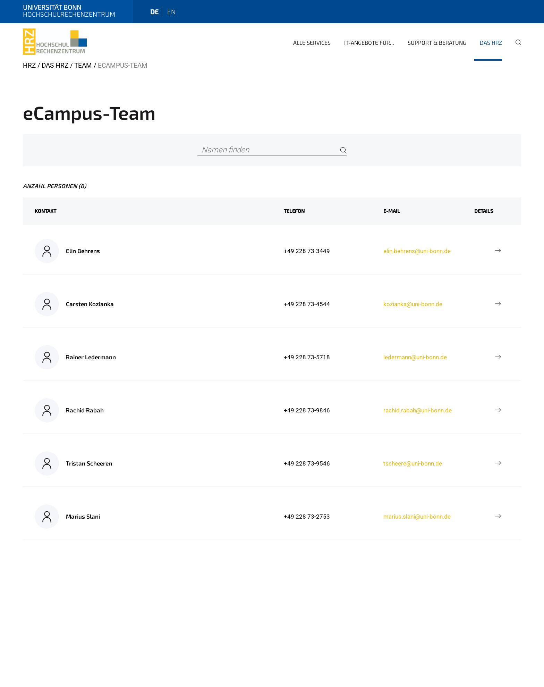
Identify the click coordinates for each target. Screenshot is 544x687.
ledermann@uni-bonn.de (415, 357)
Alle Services (312, 42)
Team (83, 65)
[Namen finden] (272, 150)
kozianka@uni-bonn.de (412, 304)
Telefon (294, 211)
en (171, 12)
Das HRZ (491, 42)
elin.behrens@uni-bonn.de (417, 251)
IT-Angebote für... (369, 42)
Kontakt (45, 211)
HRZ (29, 65)
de (154, 12)
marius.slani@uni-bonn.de (417, 516)
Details (483, 211)
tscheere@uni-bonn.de (412, 463)
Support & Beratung (437, 42)
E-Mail (391, 211)
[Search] (343, 150)
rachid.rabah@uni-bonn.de (417, 410)
